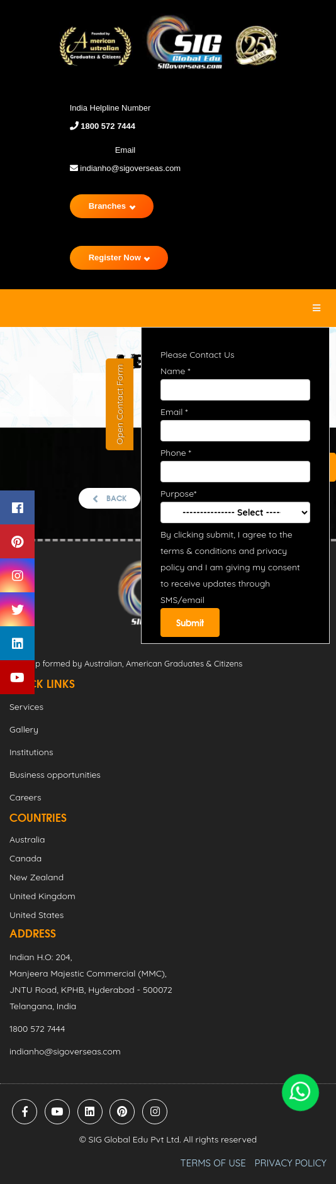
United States (36, 915)
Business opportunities (55, 774)
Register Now (119, 257)
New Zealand (36, 877)
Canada (25, 858)
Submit (190, 622)
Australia (27, 839)
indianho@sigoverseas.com (125, 168)
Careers (25, 797)
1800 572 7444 (107, 126)
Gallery (23, 729)
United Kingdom (42, 896)
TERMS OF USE (213, 1163)
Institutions (31, 752)
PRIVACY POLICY (291, 1163)
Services (26, 706)
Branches (112, 206)
